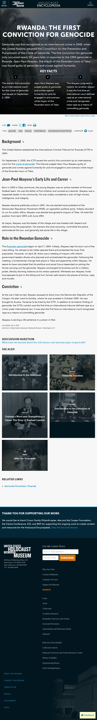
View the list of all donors (64, 527)
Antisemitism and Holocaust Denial (56, 629)
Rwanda (28, 131)
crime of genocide (25, 164)
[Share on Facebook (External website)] (24, 125)
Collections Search (49, 648)
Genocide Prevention (50, 624)
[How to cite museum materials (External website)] (8, 125)
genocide (12, 131)
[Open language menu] (85, 131)
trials (20, 131)
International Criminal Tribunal (59, 131)
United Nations (39, 131)
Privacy (7, 694)
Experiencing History (50, 663)
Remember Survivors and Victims (55, 619)
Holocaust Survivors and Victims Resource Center (62, 653)
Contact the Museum (14, 680)
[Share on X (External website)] (20, 125)
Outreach (46, 634)
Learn (44, 598)
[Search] (90, 4)
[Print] (34, 125)
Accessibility (10, 701)
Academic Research (50, 614)
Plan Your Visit (48, 569)
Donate (46, 590)
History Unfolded (49, 658)
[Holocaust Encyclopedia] (48, 4)
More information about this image (80, 116)
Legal (6, 707)
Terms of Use (10, 687)
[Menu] (4, 4)
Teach (44, 603)
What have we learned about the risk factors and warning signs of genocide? (44, 342)
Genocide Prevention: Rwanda (20, 486)
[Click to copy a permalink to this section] (23, 142)
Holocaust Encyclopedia (52, 643)
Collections (47, 609)
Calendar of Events (50, 580)
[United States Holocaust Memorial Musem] (17, 551)
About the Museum (13, 674)
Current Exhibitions (50, 574)
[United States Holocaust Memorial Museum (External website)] (18, 4)
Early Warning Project (51, 668)
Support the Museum (50, 585)
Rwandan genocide (17, 246)
